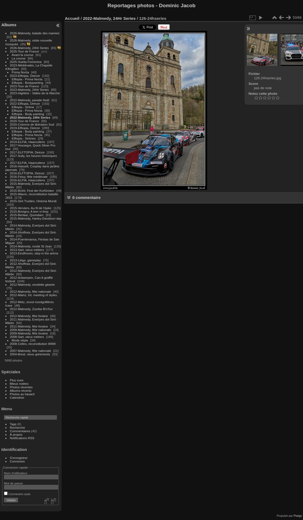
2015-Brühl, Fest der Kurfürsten (32, 190)
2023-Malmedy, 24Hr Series (29, 89)
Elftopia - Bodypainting (27, 82)
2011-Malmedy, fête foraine (29, 326)
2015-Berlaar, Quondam (27, 215)
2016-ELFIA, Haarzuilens (27, 180)
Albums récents (21, 390)
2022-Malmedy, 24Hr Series (30, 117)
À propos (16, 434)
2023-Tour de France (24, 86)
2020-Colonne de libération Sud (32, 124)
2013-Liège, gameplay (25, 260)
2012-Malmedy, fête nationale (30, 291)
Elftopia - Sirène (23, 107)
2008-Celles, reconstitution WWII (33, 343)
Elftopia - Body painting (28, 114)
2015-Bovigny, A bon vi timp (29, 211)
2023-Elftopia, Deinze (25, 75)
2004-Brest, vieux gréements (30, 354)
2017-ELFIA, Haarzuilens (28, 162)
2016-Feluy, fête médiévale (29, 176)
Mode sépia (20, 340)
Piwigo (298, 515)
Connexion (17, 461)
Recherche (17, 427)
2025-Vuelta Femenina (26, 61)
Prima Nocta (20, 72)
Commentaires (20, 431)
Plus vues (17, 380)
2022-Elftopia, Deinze (25, 103)
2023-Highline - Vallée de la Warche (35, 93)
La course (19, 58)
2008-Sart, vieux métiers (27, 336)
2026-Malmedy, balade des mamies (35, 33)
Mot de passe (13, 483)
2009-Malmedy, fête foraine (29, 333)
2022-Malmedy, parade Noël (30, 100)
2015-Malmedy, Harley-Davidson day (36, 218)
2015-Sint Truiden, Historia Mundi (33, 201)
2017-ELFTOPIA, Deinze (27, 152)
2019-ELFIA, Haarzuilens (27, 142)
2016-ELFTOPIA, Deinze (27, 173)
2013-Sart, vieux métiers (27, 249)
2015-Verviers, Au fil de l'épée (30, 208)
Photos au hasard (22, 394)
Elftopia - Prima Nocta (27, 79)
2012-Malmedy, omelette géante (32, 284)
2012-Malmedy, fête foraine (29, 316)
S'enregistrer (19, 457)
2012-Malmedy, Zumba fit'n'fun (31, 309)
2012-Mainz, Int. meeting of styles (33, 295)
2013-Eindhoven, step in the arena (34, 253)
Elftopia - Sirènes (24, 138)
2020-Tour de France (24, 121)
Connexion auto (17, 494)
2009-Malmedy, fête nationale (30, 329)
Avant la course (22, 54)
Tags (13, 424)
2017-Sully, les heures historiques (33, 155)
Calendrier (17, 397)
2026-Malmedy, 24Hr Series (29, 48)
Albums (8, 24)
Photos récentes (21, 387)
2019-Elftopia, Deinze (25, 128)
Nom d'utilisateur (15, 473)
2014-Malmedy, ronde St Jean (31, 246)
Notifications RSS (22, 438)
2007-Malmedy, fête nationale (30, 350)
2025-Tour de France (24, 51)
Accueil (72, 18)
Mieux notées (19, 383)
